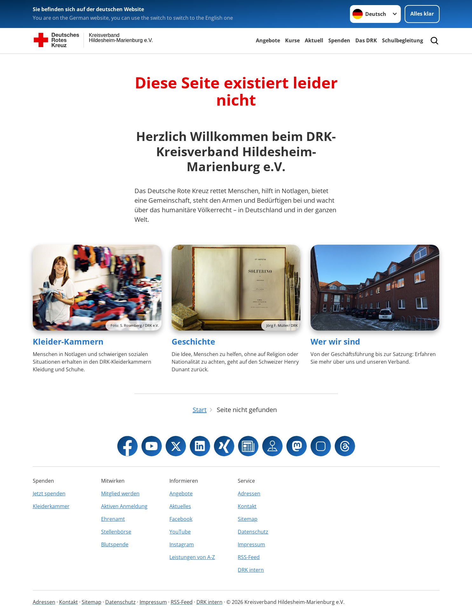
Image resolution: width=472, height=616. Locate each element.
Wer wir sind (335, 341)
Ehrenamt (113, 518)
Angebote (268, 40)
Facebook (180, 518)
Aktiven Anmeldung (124, 506)
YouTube (180, 531)
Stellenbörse (116, 531)
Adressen (249, 493)
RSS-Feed (249, 557)
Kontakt (247, 506)
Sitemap (247, 518)
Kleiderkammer (51, 506)
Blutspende (114, 544)
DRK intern (251, 569)
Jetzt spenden (49, 493)
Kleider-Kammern (68, 341)
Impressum (251, 544)
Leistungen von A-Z (192, 557)
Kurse (292, 40)
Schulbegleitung (402, 40)
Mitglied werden (120, 493)
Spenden (339, 40)
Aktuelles (180, 506)
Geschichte (193, 341)
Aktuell (314, 40)
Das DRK (366, 40)
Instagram (181, 544)
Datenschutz (253, 531)
